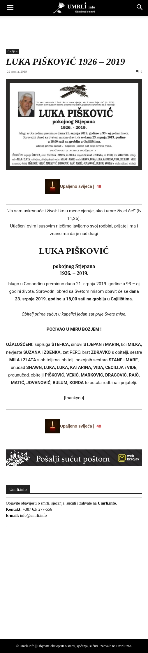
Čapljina (12, 51)
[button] (10, 8)
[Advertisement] (74, 26)
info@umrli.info (33, 515)
